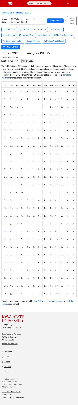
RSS (5, 372)
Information (9, 29)
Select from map (71, 20)
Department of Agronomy (11, 327)
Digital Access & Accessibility (13, 397)
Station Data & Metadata (12, 13)
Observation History (13, 41)
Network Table (26, 35)
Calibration (56, 29)
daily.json (56, 301)
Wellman (13, 286)
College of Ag (7, 325)
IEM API (37, 301)
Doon (12, 200)
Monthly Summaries (63, 35)
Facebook (7, 351)
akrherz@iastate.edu (9, 344)
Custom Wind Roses (54, 41)
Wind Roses (33, 41)
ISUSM (28, 13)
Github (6, 361)
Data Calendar (10, 47)
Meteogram (9, 35)
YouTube (6, 366)
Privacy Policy (7, 395)
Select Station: (4, 20)
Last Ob (24, 29)
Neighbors (44, 35)
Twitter (6, 356)
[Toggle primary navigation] (67, 3)
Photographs (39, 29)
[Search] (39, 3)
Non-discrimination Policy (11, 392)
